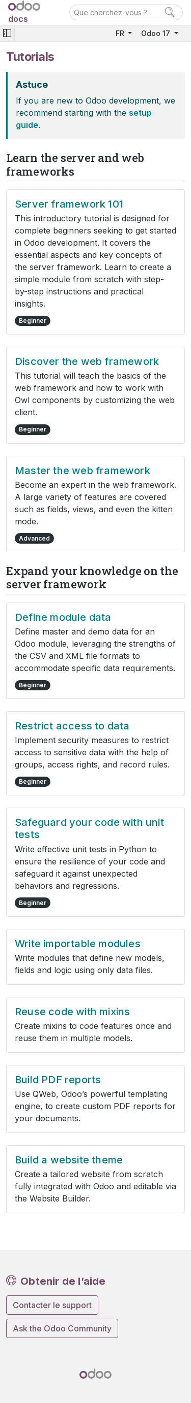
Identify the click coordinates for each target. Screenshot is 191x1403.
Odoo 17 (156, 33)
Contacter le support (52, 1305)
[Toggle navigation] (7, 33)
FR (121, 33)
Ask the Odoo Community (62, 1328)
